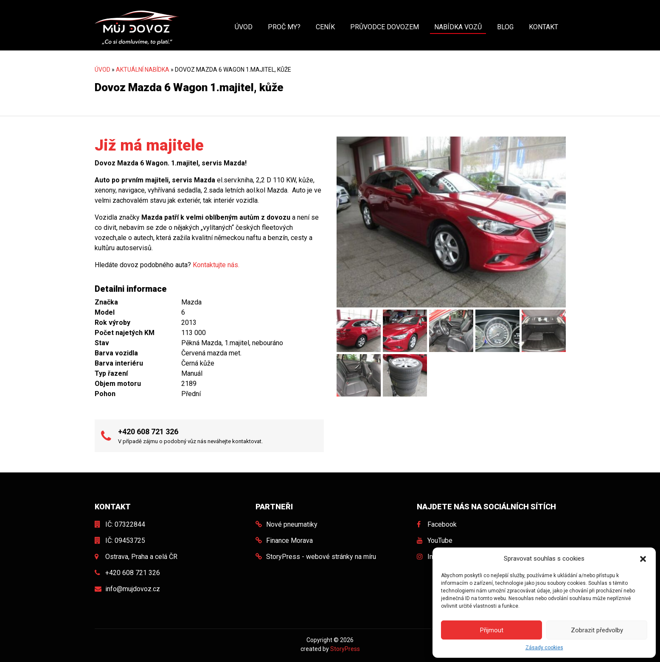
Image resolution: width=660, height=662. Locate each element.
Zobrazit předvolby (597, 630)
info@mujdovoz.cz (132, 589)
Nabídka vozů (458, 27)
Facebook (442, 524)
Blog (505, 27)
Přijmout (491, 630)
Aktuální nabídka (142, 69)
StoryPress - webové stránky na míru (321, 557)
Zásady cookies (544, 648)
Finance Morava (289, 540)
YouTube (439, 540)
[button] (643, 558)
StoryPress (345, 648)
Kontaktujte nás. (216, 265)
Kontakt (543, 27)
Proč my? (284, 27)
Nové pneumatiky (291, 524)
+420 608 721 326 (148, 431)
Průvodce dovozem (384, 27)
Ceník (325, 27)
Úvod (244, 27)
